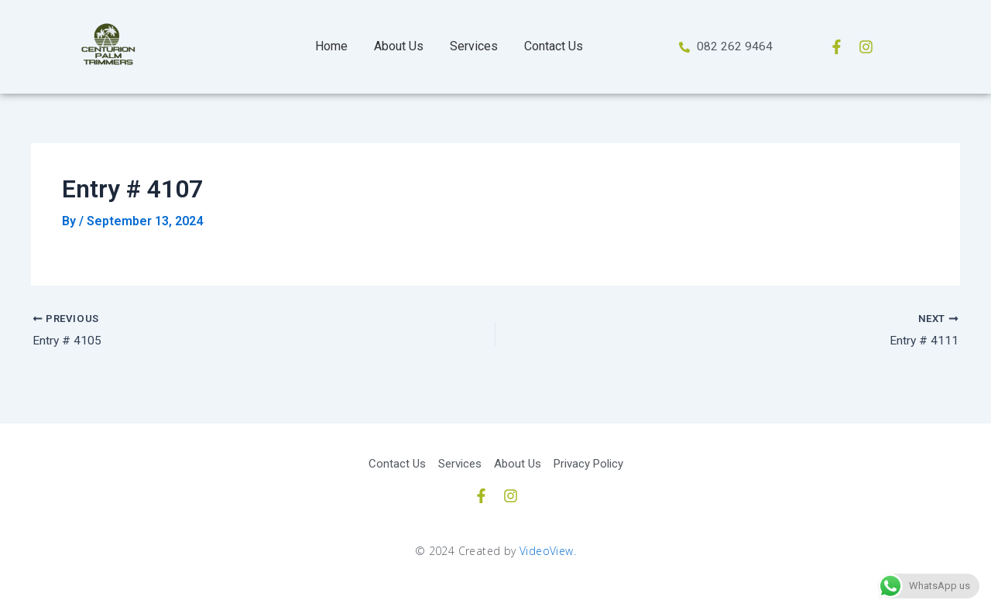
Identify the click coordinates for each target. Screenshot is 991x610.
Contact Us (553, 46)
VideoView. (548, 550)
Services (474, 46)
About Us (398, 46)
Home (331, 46)
